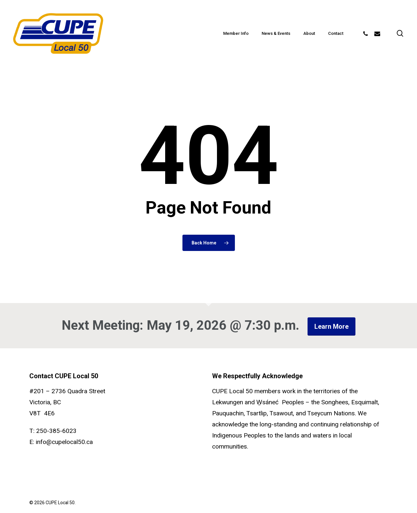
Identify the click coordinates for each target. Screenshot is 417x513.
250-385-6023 (56, 431)
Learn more (331, 326)
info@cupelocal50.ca (64, 442)
